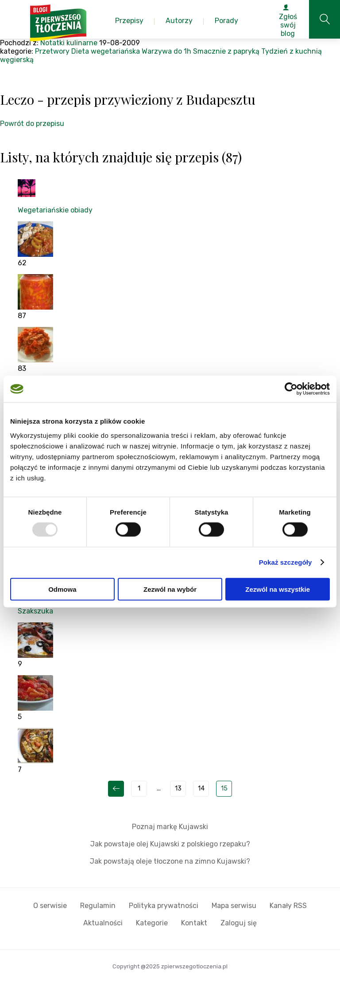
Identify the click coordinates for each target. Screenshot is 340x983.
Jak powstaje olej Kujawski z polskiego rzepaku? (170, 844)
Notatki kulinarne (68, 43)
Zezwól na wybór (170, 589)
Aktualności (103, 923)
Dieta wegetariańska (105, 51)
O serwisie (50, 905)
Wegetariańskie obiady (55, 210)
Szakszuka (35, 611)
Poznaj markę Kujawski (170, 826)
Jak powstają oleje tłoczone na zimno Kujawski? (170, 861)
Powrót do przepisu (32, 123)
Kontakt (194, 923)
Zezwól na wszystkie (277, 589)
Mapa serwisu (234, 905)
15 (224, 788)
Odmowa (62, 589)
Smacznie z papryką (226, 51)
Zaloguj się (238, 923)
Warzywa (157, 51)
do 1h (182, 51)
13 (178, 788)
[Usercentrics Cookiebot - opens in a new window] (291, 389)
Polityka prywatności (163, 905)
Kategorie (152, 923)
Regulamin (98, 905)
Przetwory (52, 51)
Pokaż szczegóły (285, 562)
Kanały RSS (288, 905)
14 (201, 788)
